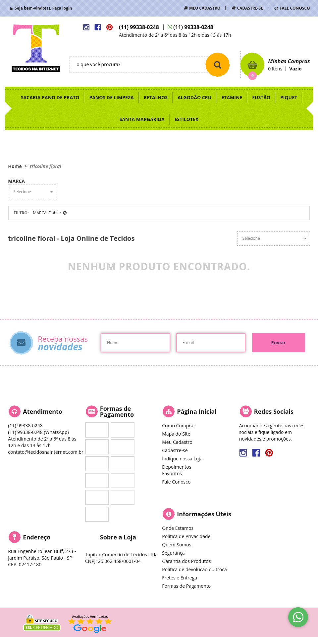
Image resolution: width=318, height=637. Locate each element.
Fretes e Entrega (179, 577)
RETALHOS (156, 97)
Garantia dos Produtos (186, 561)
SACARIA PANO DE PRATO (50, 97)
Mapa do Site (176, 434)
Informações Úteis (204, 514)
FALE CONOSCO (295, 8)
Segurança (173, 553)
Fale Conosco (176, 482)
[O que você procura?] (217, 64)
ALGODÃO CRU (194, 97)
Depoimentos (176, 467)
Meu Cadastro (177, 442)
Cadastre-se (174, 450)
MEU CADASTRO (204, 8)
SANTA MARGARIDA (142, 119)
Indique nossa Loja (182, 458)
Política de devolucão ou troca (194, 569)
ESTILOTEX (187, 119)
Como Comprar (178, 425)
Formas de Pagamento (186, 586)
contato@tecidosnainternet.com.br (45, 452)
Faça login (62, 8)
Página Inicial (197, 411)
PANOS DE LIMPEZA (111, 97)
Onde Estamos (177, 528)
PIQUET (288, 97)
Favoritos (172, 473)
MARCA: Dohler (47, 213)
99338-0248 (139, 27)
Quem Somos (176, 544)
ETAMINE (231, 97)
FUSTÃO (261, 97)
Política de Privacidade (186, 536)
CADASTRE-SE (250, 8)
